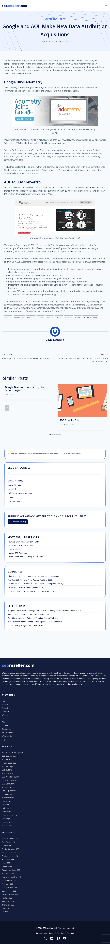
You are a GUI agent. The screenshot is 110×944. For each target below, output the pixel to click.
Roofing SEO (7, 896)
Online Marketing (95, 317)
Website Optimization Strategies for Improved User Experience (35, 622)
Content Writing (8, 815)
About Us (6, 694)
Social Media (7, 786)
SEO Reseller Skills (70, 421)
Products (6, 698)
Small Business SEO (10, 832)
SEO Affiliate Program (11, 767)
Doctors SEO (7, 911)
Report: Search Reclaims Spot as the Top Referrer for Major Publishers (82, 358)
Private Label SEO (9, 752)
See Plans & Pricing (17, 522)
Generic (51, 19)
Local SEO (12, 490)
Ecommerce (13, 498)
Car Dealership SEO (10, 892)
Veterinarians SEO (9, 888)
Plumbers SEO (8, 881)
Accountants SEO (9, 847)
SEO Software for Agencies (13, 741)
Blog (4, 709)
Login (4, 727)
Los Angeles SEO (9, 782)
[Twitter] (45, 938)
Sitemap (71, 933)
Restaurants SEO (9, 900)
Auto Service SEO (9, 877)
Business (33, 317)
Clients (43, 317)
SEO (62, 19)
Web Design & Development (20, 494)
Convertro (94, 187)
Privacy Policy (41, 933)
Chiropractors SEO (10, 885)
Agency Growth (14, 485)
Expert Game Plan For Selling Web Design (25, 557)
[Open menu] (105, 5)
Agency (8, 317)
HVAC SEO (6, 859)
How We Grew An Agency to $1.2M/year (25, 542)
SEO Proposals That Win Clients (21, 546)
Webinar (5, 701)
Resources (6, 705)
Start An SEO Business (17, 554)
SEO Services (7, 748)
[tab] (50, 435)
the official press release (64, 251)
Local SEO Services (10, 771)
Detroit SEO (7, 804)
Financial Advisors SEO (11, 866)
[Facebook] (58, 938)
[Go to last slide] (7, 409)
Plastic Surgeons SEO (11, 844)
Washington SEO (9, 797)
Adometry (38, 87)
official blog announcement (53, 143)
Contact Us (6, 716)
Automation (20, 317)
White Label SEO (9, 763)
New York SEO (8, 789)
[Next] (103, 409)
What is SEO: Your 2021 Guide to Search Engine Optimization (33, 577)
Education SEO (8, 870)
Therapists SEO (8, 903)
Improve (73, 317)
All (8, 473)
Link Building (7, 759)
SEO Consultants (9, 774)
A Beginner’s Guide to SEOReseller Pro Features (28, 615)
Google (62, 317)
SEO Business (8, 720)
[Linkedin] (51, 938)
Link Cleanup (7, 801)
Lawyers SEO (7, 840)
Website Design (9, 778)
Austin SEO (6, 819)
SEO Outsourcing (9, 744)
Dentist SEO (7, 862)
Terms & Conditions (57, 933)
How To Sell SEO (15, 550)
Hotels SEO (7, 907)
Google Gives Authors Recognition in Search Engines (27, 389)
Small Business (14, 502)
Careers (5, 712)
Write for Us (7, 724)
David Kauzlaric (49, 41)
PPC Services (7, 793)
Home (4, 686)
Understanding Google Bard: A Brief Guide (26, 626)
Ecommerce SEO (9, 855)
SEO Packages (8, 756)
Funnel (52, 317)
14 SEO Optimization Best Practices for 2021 (27, 588)
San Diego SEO (8, 812)
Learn (82, 317)
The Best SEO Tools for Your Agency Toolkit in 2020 (30, 581)
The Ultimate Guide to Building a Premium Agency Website (33, 619)
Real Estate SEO (9, 836)
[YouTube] (65, 938)
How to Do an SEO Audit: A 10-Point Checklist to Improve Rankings (36, 584)
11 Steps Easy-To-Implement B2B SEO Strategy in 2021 (32, 592)
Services (5, 690)
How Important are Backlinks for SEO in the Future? (27, 357)
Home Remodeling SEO (12, 874)
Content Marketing (15, 481)
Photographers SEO (10, 851)
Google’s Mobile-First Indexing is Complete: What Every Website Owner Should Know (44, 611)
